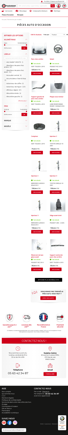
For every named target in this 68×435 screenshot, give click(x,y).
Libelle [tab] (7, 52)
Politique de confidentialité (11, 400)
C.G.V (3, 396)
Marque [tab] (7, 119)
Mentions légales (8, 398)
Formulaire (50, 374)
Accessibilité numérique (10, 413)
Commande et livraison (10, 407)
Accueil (4, 20)
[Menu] (65, 416)
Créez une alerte (48, 300)
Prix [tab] (6, 104)
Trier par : (46, 33)
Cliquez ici (45, 392)
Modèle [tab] (7, 125)
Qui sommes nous (8, 394)
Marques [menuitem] (19, 15)
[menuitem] (7, 11)
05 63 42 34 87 (18, 373)
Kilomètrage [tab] (10, 38)
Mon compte (6, 392)
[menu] (34, 13)
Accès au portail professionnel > (14, 430)
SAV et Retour (7, 409)
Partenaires (6, 411)
